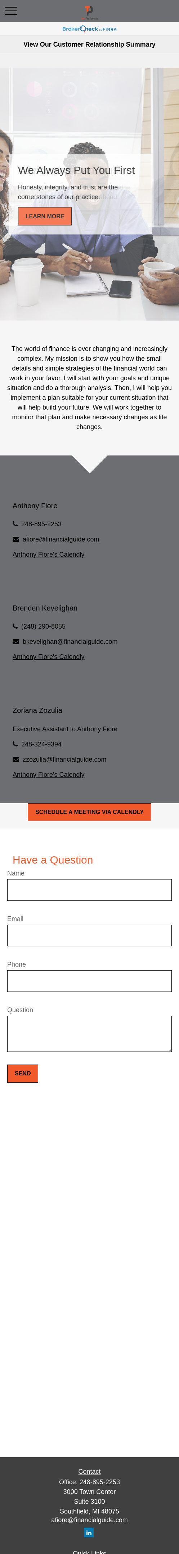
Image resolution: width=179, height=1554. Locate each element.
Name (15, 873)
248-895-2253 (41, 524)
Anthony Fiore (35, 506)
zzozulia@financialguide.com (64, 759)
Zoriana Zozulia (37, 710)
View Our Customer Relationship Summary (89, 44)
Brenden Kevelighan (45, 608)
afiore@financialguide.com (61, 539)
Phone (16, 964)
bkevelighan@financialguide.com (70, 641)
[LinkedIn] (89, 1532)
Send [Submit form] (23, 1073)
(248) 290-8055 (43, 626)
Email (15, 918)
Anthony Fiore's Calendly (49, 554)
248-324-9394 (41, 744)
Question (20, 1010)
